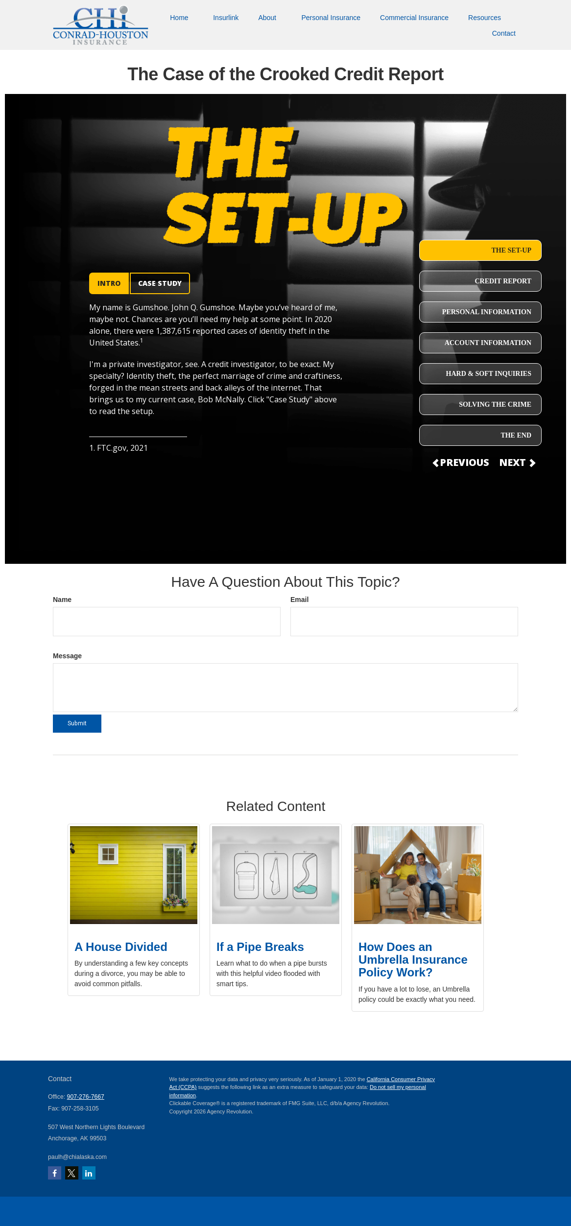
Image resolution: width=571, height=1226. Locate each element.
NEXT (516, 462)
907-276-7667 (85, 1096)
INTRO (108, 283)
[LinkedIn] (88, 1173)
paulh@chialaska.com (77, 1157)
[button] (181, 16)
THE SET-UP (511, 250)
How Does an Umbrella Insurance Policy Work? (413, 959)
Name (62, 599)
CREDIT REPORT (503, 281)
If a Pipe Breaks (260, 946)
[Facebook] (54, 1173)
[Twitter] (71, 1173)
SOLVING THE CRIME (495, 404)
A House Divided (120, 946)
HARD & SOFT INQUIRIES (488, 373)
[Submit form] (77, 724)
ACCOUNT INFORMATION (488, 343)
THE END (515, 435)
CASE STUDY (160, 283)
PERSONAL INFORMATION (486, 312)
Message (67, 656)
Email (299, 599)
